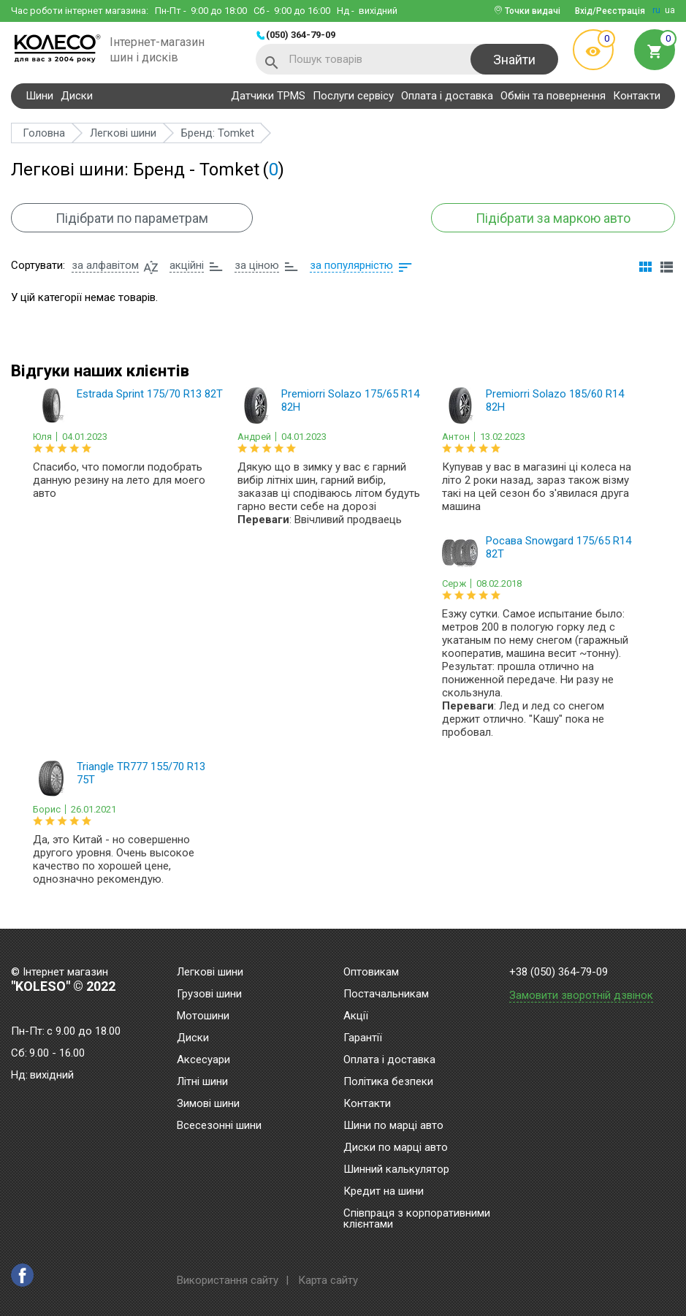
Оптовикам (371, 972)
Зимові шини (208, 1104)
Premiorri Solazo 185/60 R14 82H (555, 400)
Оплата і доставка (447, 95)
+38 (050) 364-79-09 (558, 972)
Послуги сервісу (353, 95)
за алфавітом (105, 265)
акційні (186, 265)
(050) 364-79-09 (300, 34)
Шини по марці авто (393, 1126)
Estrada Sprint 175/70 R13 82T (150, 393)
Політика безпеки (388, 1082)
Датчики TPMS (268, 95)
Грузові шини (209, 994)
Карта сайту (328, 1280)
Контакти (636, 95)
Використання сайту (227, 1280)
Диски (77, 95)
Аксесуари (203, 1060)
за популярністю (351, 265)
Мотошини (203, 1016)
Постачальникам (386, 994)
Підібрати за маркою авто (553, 218)
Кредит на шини (383, 1192)
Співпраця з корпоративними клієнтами (416, 1219)
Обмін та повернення (553, 95)
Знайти (514, 59)
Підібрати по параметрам (132, 218)
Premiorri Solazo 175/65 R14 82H (350, 400)
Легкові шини (210, 972)
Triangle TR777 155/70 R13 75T (141, 773)
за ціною (257, 265)
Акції (355, 1016)
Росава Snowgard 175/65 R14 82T (558, 547)
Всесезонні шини (219, 1126)
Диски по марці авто (395, 1148)
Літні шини (202, 1082)
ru (656, 10)
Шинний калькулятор (396, 1170)
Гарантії (362, 1038)
